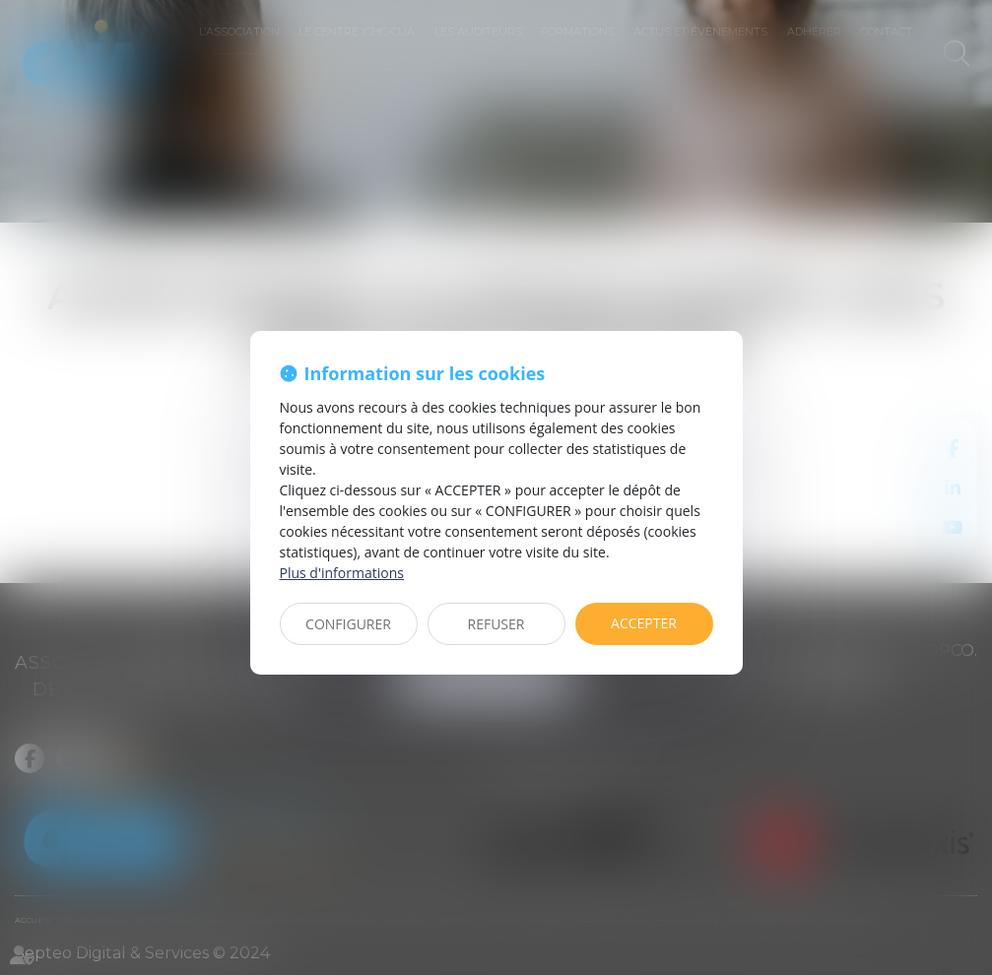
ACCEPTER (644, 623)
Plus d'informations (342, 572)
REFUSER (496, 624)
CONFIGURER (348, 624)
